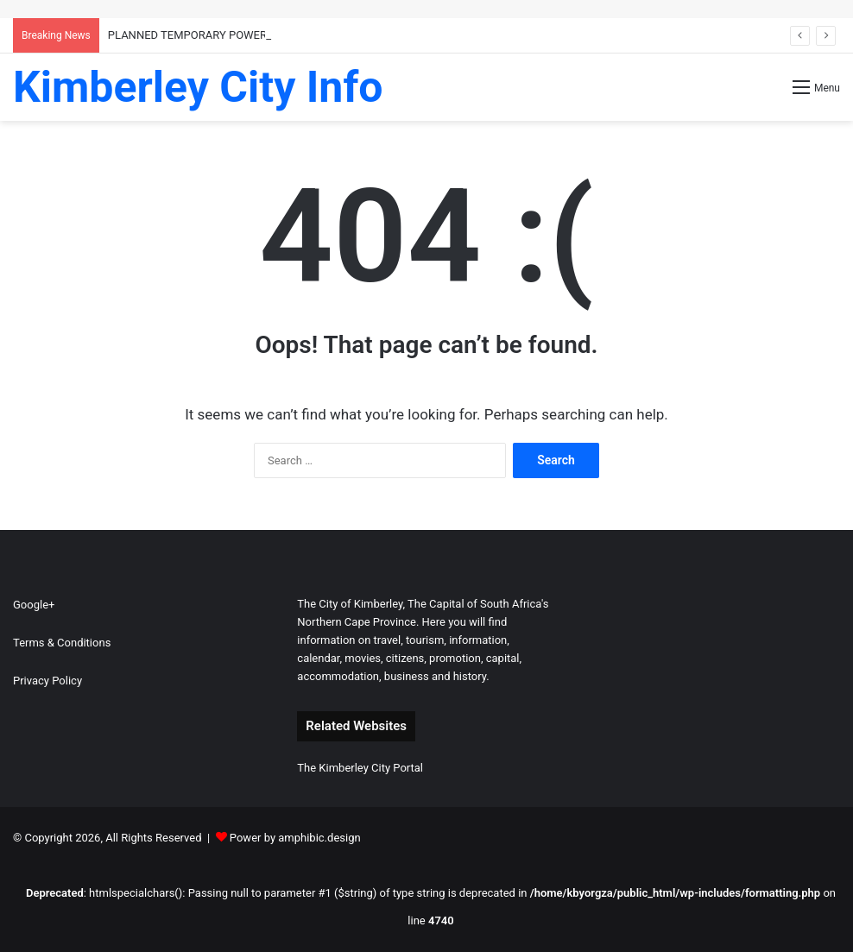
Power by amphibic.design (295, 837)
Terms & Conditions (62, 642)
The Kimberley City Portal (360, 767)
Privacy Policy (47, 680)
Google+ (33, 604)
